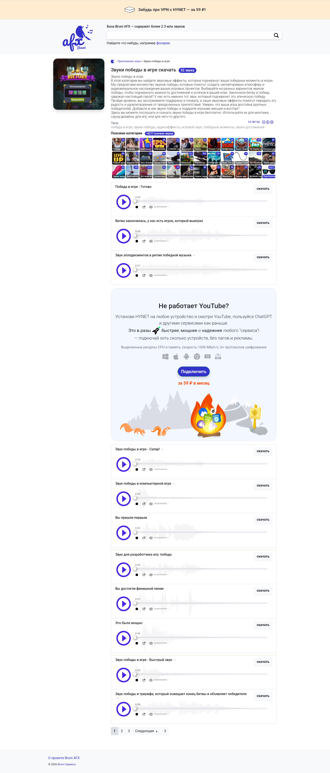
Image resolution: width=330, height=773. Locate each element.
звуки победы (144, 127)
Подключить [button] (193, 371)
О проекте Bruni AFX (64, 758)
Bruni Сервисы (67, 764)
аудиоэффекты (168, 127)
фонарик (163, 43)
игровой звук (192, 127)
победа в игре (121, 127)
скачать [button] (263, 189)
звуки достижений (250, 127)
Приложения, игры (129, 61)
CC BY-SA (254, 121)
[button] (114, 731)
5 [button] (165, 731)
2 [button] (122, 731)
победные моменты (219, 127)
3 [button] (129, 731)
